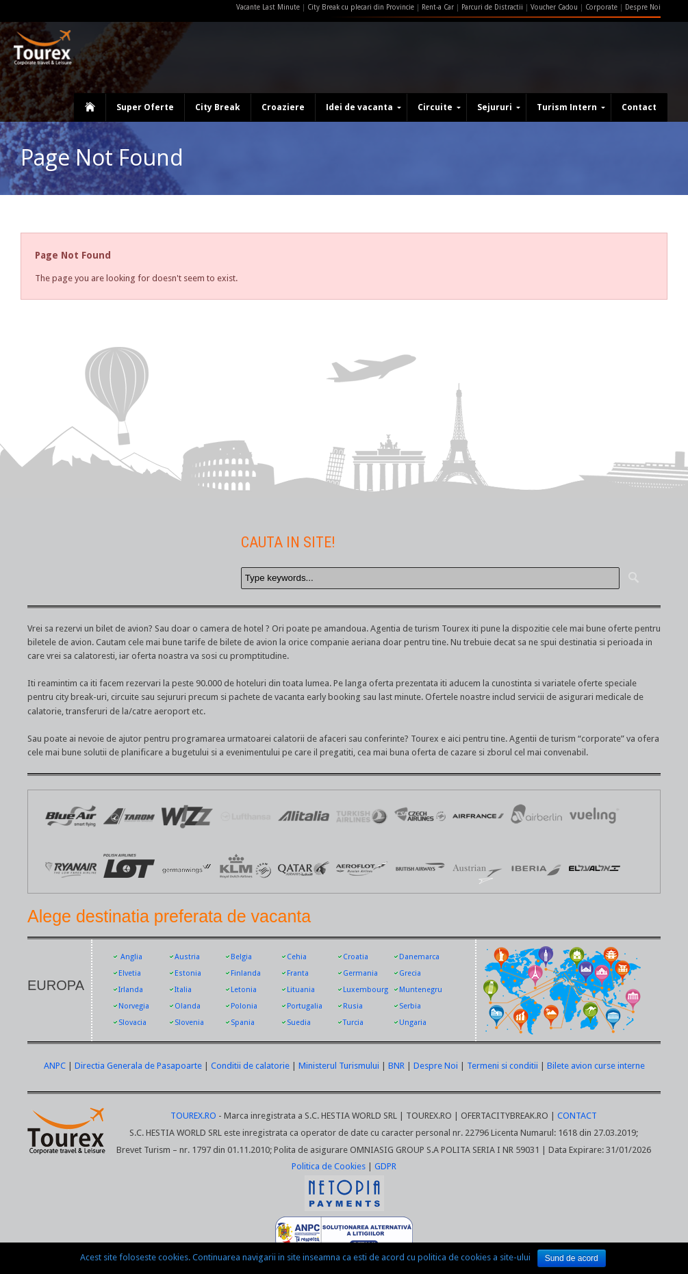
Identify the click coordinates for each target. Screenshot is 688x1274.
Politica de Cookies (329, 1166)
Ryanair (71, 867)
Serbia (410, 1006)
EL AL (594, 867)
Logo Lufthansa (245, 816)
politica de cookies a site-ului (474, 1257)
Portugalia (304, 1006)
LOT (129, 867)
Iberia (536, 867)
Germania (360, 973)
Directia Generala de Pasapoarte (139, 1066)
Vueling (594, 816)
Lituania (301, 989)
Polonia (244, 1006)
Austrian (478, 867)
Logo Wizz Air (187, 816)
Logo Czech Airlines (420, 816)
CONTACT (577, 1115)
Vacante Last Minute (268, 7)
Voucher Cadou (554, 7)
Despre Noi (643, 7)
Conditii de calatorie (250, 1066)
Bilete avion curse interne (596, 1066)
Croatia (355, 956)
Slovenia (189, 1022)
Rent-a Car (438, 7)
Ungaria (412, 1022)
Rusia (353, 1006)
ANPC (55, 1066)
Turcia (353, 1022)
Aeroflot (361, 867)
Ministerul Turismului (338, 1066)
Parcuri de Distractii (493, 7)
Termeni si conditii (502, 1066)
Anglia (131, 956)
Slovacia (132, 1022)
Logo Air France (478, 816)
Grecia (410, 973)
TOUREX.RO (194, 1115)
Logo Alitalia (303, 816)
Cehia (297, 956)
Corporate (602, 7)
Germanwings (187, 867)
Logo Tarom (129, 816)
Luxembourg (365, 989)
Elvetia (129, 973)
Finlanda (246, 973)
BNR (396, 1066)
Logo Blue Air (71, 816)
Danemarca (419, 956)
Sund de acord (571, 1258)
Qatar (303, 867)
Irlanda (130, 989)
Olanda (188, 1006)
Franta (298, 973)
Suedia (299, 1022)
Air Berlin (536, 816)
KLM (245, 867)
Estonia (188, 973)
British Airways (420, 867)
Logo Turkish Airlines (361, 816)
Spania (243, 1022)
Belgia (241, 956)
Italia (183, 989)
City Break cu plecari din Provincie (360, 7)
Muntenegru (420, 989)
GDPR (385, 1166)
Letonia (244, 989)
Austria (187, 956)
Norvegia (133, 1006)
